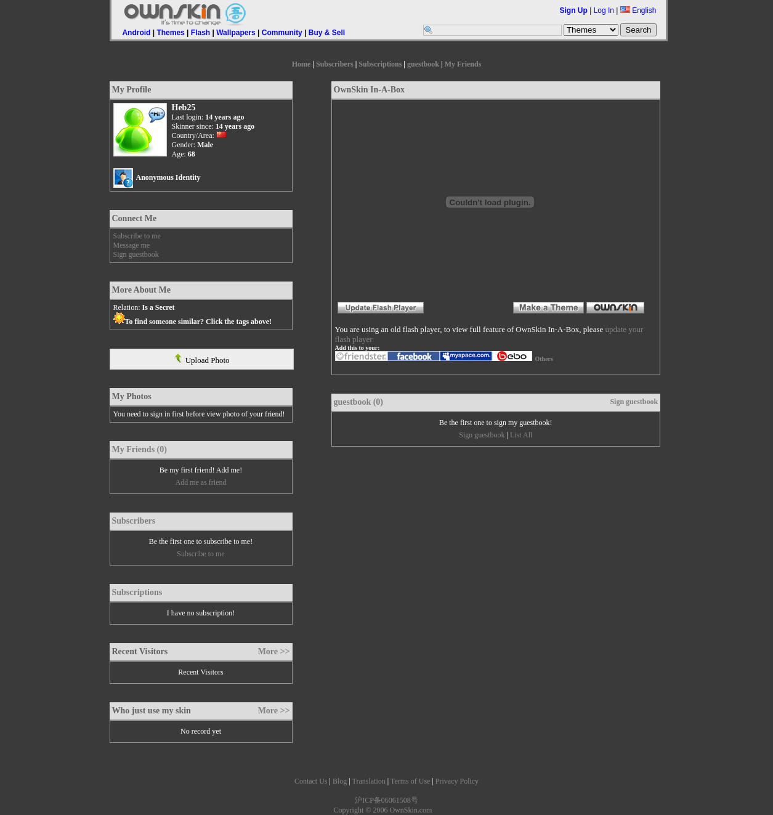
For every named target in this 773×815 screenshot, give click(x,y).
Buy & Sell (327, 32)
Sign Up (574, 10)
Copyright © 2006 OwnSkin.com (383, 810)
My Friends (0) (139, 449)
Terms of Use (410, 781)
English (638, 10)
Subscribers (335, 64)
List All (521, 435)
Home (301, 64)
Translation (368, 781)
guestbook (423, 64)
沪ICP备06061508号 (386, 800)
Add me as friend (201, 482)
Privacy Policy (457, 781)
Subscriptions (380, 64)
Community (282, 32)
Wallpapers (236, 32)
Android (136, 32)
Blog (340, 781)
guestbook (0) (359, 402)
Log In (604, 10)
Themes (170, 32)
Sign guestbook (136, 254)
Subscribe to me (137, 236)
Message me (131, 245)
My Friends (463, 64)
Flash (200, 32)
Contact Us (311, 781)
